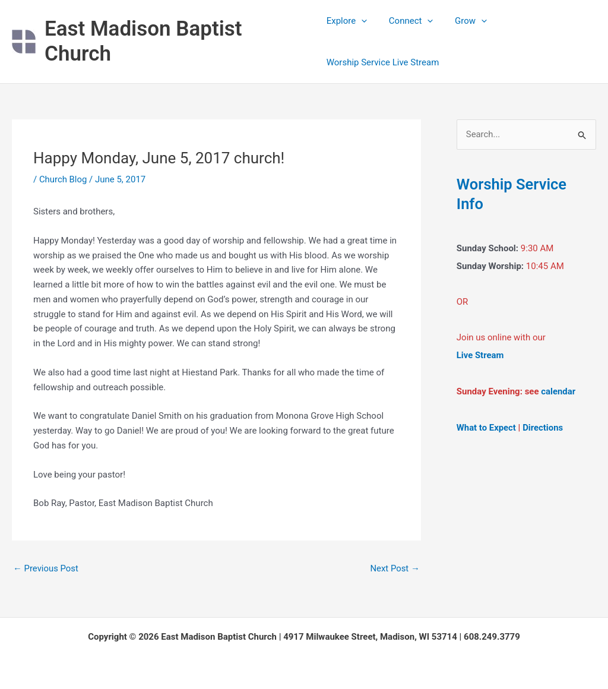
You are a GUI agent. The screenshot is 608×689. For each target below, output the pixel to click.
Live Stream (480, 355)
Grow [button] (463, 21)
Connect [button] (407, 21)
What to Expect (487, 426)
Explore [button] (347, 21)
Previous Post (46, 568)
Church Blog (63, 179)
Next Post (395, 568)
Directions (543, 426)
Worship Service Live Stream (383, 62)
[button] (361, 21)
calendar (558, 390)
